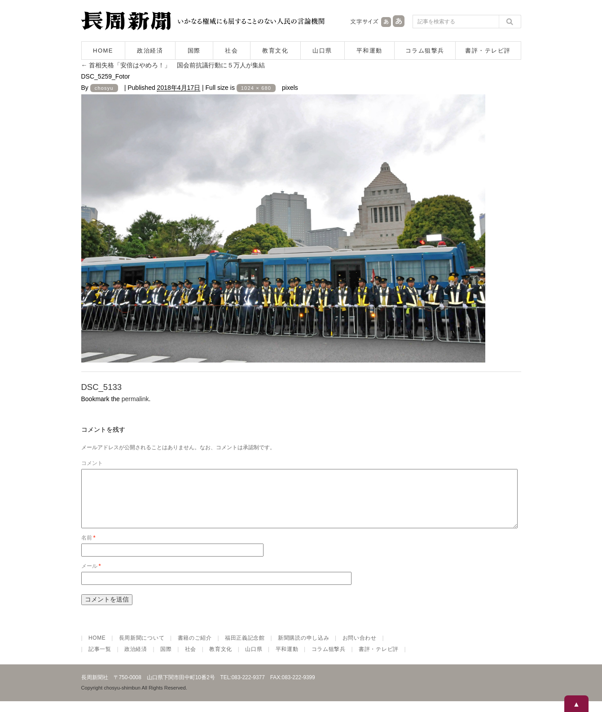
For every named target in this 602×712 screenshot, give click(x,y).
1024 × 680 (256, 88)
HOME (103, 50)
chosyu (104, 88)
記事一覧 (99, 660)
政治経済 (150, 50)
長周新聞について (142, 649)
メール (91, 577)
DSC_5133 (101, 387)
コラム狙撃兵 (424, 50)
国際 (194, 50)
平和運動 (369, 50)
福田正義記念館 (245, 649)
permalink (135, 398)
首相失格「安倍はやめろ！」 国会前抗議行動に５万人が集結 (173, 65)
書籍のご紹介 (195, 649)
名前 (88, 548)
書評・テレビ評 (488, 50)
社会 (231, 50)
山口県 (322, 50)
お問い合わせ (360, 649)
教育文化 (275, 50)
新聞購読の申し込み (303, 649)
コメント (92, 463)
